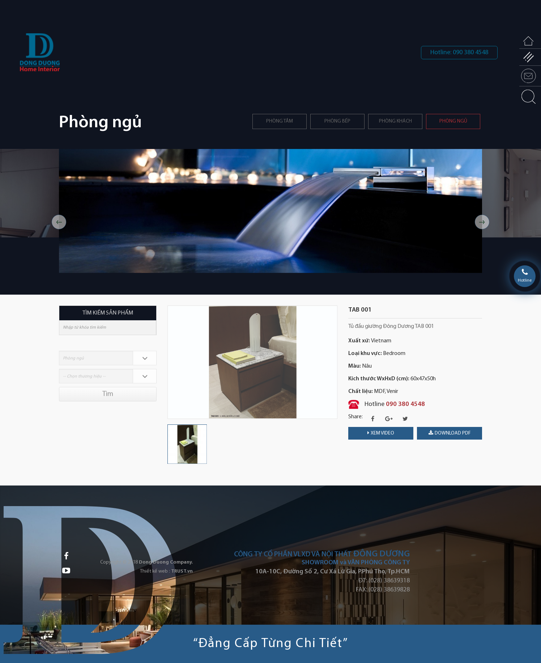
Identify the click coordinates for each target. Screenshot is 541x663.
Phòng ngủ (453, 121)
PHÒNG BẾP (337, 121)
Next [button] (482, 222)
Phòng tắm (279, 121)
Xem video (380, 433)
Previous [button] (59, 222)
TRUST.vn (182, 571)
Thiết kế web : (155, 571)
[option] (270, 211)
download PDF (450, 433)
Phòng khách (395, 121)
